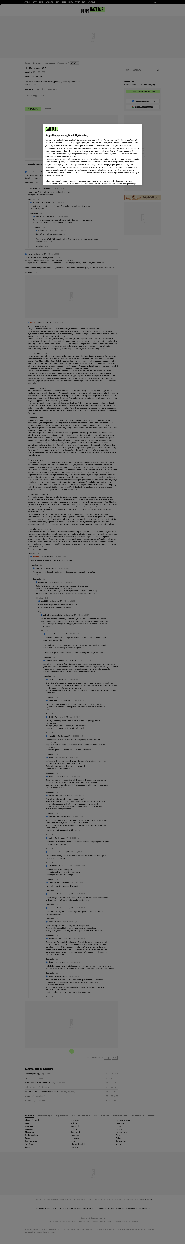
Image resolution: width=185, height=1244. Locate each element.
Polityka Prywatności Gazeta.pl (119, 173)
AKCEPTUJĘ (131, 180)
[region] (92, 154)
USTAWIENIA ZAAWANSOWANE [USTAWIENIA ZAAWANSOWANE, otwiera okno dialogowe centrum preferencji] (62, 180)
